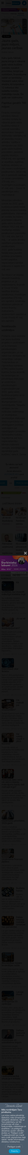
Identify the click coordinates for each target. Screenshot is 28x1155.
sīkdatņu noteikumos (10, 1142)
